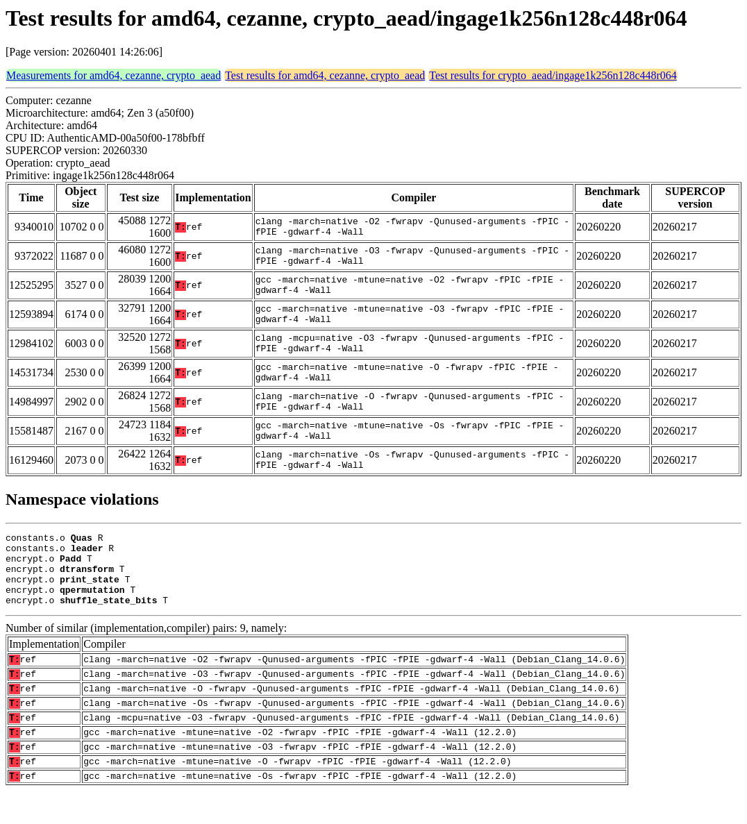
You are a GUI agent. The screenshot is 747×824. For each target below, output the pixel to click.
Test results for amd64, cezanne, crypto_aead (325, 75)
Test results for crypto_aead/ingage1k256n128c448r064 (553, 75)
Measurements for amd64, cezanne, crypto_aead (113, 75)
